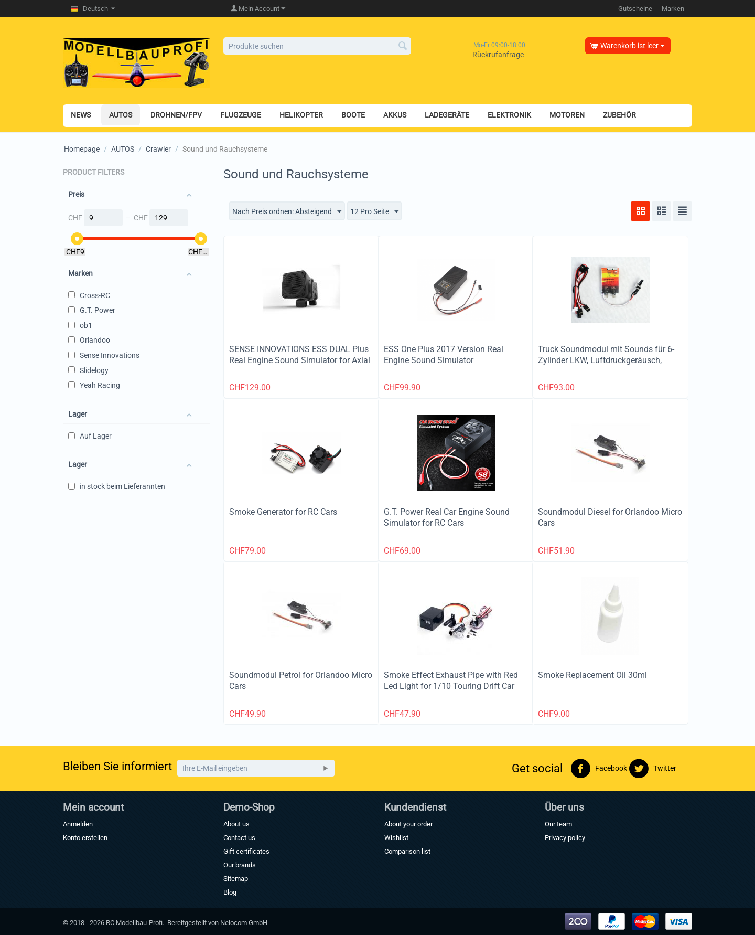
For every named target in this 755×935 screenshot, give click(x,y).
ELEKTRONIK (509, 115)
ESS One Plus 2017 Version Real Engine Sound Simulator (443, 354)
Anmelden (78, 824)
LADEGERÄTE (447, 115)
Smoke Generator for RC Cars (283, 512)
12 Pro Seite (374, 212)
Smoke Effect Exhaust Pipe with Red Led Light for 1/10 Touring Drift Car (451, 680)
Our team (558, 824)
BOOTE (353, 115)
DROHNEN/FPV (176, 115)
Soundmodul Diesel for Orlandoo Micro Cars (610, 517)
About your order (408, 824)
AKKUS (394, 115)
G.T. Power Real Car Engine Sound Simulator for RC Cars (447, 517)
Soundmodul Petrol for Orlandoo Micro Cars (300, 680)
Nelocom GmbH (243, 923)
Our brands (239, 865)
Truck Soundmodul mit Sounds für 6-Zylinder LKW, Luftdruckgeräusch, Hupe (606, 360)
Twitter (652, 769)
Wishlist (396, 838)
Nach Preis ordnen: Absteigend (286, 212)
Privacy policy (565, 838)
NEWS (81, 115)
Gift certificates (246, 851)
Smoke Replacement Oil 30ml (592, 675)
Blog (229, 892)
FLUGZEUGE (240, 115)
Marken (673, 9)
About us (236, 824)
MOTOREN (567, 115)
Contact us (239, 838)
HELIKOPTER (301, 115)
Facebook (598, 769)
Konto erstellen (85, 838)
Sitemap (235, 879)
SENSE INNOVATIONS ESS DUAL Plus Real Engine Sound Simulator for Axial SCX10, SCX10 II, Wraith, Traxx (299, 360)
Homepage (82, 149)
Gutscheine (635, 9)
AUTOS (120, 115)
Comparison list (407, 851)
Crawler (158, 149)
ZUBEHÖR (619, 115)
